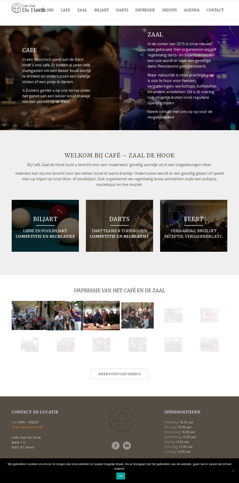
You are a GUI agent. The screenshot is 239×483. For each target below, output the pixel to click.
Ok (121, 476)
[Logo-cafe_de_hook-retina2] (28, 13)
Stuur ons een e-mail (27, 427)
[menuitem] (44, 10)
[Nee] (233, 470)
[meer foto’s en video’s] (119, 373)
